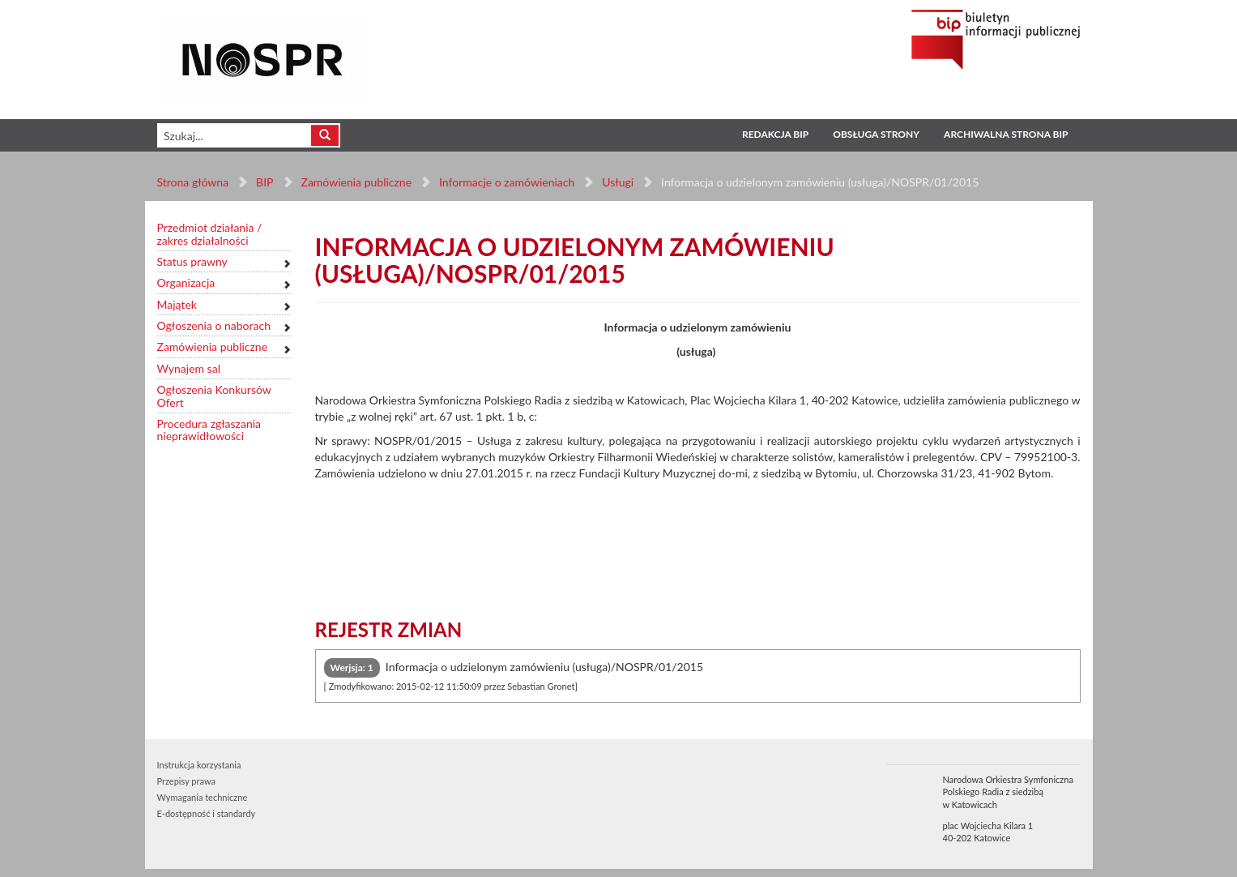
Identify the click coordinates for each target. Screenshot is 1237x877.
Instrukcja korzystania (199, 764)
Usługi (617, 182)
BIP (264, 182)
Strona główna (193, 182)
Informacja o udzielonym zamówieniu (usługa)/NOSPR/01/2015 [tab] (514, 674)
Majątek (177, 304)
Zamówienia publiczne (356, 182)
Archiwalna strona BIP (1006, 134)
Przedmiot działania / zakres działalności (209, 233)
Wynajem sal (188, 368)
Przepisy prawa (186, 781)
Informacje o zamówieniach (506, 182)
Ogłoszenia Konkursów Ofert (214, 396)
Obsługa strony (876, 134)
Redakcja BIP (775, 134)
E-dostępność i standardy (206, 813)
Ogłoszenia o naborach (214, 325)
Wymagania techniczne (202, 797)
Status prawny (192, 261)
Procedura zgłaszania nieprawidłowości (209, 430)
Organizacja (186, 282)
